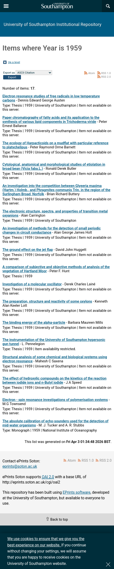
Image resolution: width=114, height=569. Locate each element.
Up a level (14, 62)
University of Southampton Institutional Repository (52, 24)
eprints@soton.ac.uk (19, 466)
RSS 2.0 (106, 76)
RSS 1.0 (106, 73)
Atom (91, 73)
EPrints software (76, 492)
